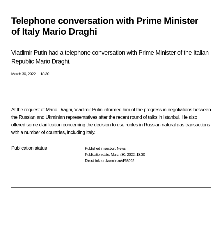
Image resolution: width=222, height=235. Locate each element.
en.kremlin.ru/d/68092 (117, 160)
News (121, 148)
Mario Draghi (59, 109)
